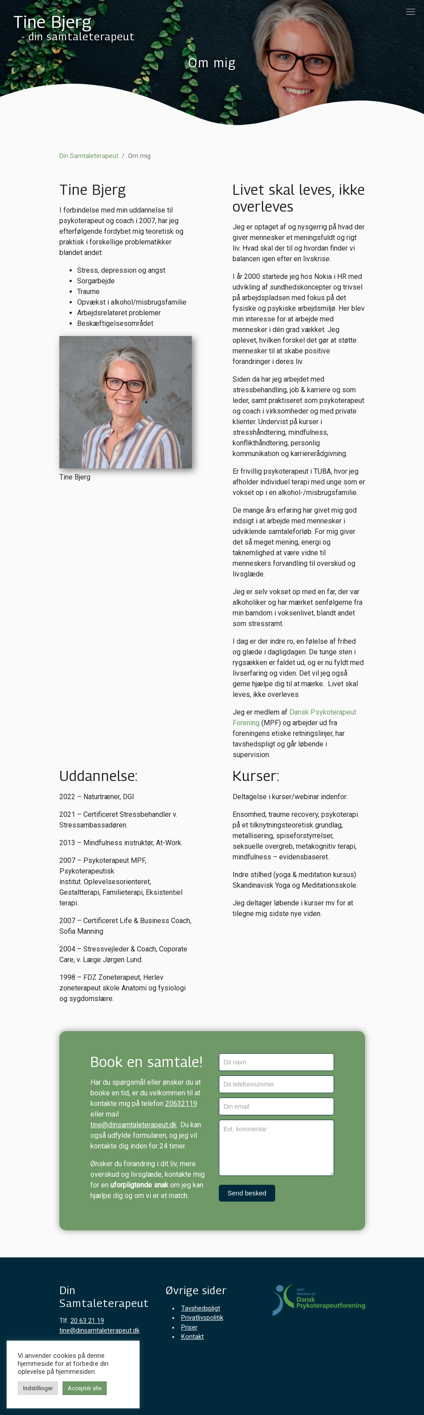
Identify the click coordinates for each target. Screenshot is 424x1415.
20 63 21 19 (87, 1321)
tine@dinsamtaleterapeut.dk (133, 1125)
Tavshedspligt (200, 1308)
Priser (189, 1327)
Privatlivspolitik (202, 1318)
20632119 (181, 1103)
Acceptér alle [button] (84, 1388)
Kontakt (192, 1337)
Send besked (247, 1193)
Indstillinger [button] (38, 1388)
